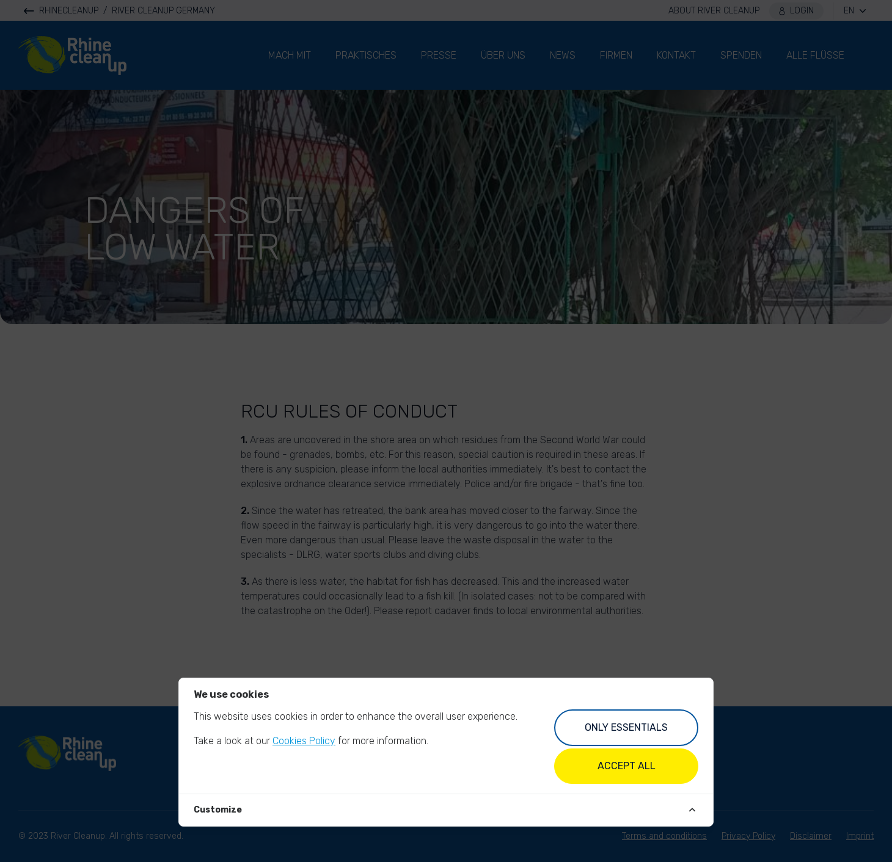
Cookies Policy (303, 741)
